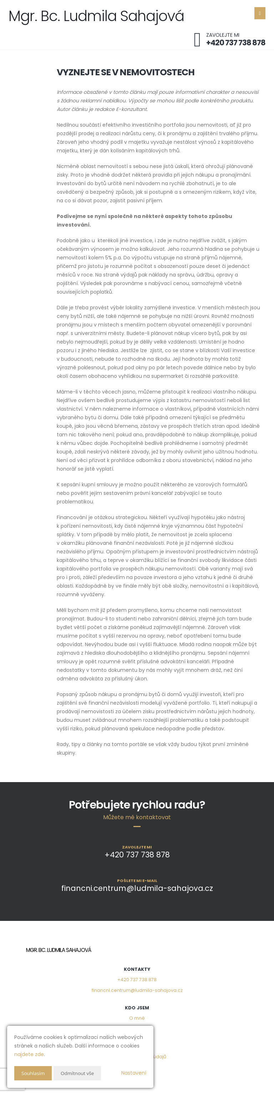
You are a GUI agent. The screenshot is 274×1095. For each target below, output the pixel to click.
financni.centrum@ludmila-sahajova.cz (137, 990)
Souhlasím (33, 1073)
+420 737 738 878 (137, 980)
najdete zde (29, 1054)
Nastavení (133, 1072)
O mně (137, 1018)
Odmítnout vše (78, 1073)
